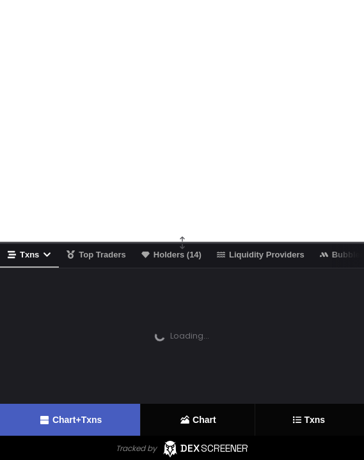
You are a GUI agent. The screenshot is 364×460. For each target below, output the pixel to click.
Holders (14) (171, 254)
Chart (197, 419)
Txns (29, 254)
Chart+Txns (70, 420)
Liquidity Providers (261, 254)
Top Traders (96, 254)
